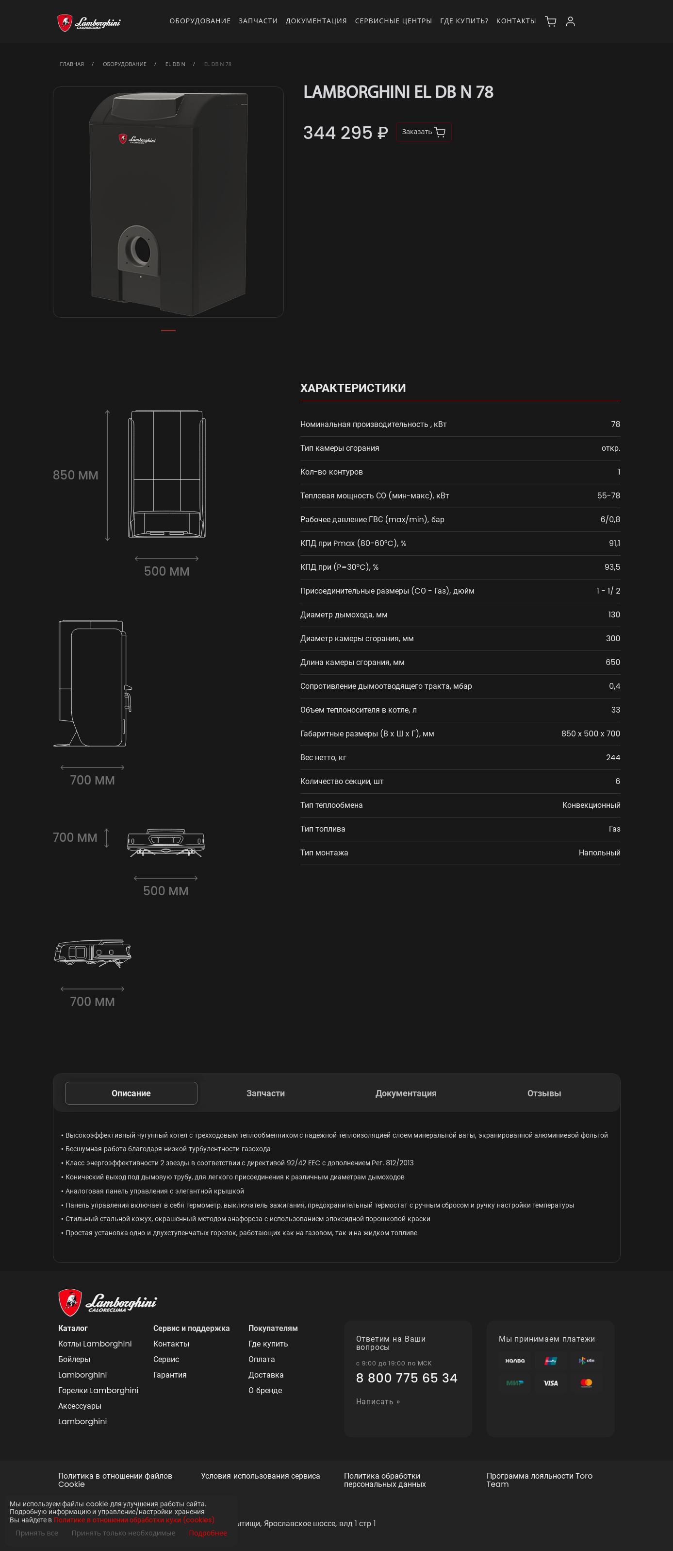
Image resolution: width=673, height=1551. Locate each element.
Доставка (266, 1375)
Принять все (37, 1532)
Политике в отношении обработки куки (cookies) (134, 1520)
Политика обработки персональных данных (385, 1480)
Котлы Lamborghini (95, 1343)
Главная (72, 64)
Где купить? (464, 20)
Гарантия (170, 1375)
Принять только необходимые (124, 1532)
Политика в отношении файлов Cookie (115, 1480)
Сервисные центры (394, 20)
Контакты (516, 20)
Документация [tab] (406, 1093)
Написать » (378, 1402)
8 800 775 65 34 (407, 1378)
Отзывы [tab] (544, 1093)
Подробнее (208, 1532)
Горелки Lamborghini (98, 1390)
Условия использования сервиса (260, 1476)
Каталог (73, 1328)
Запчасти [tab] (265, 1093)
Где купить (268, 1343)
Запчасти (258, 20)
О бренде (264, 1390)
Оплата (261, 1359)
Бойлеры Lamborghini (82, 1367)
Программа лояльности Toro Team (540, 1480)
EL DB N (175, 64)
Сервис (166, 1359)
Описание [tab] (131, 1093)
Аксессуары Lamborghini (82, 1413)
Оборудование (200, 20)
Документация (316, 20)
